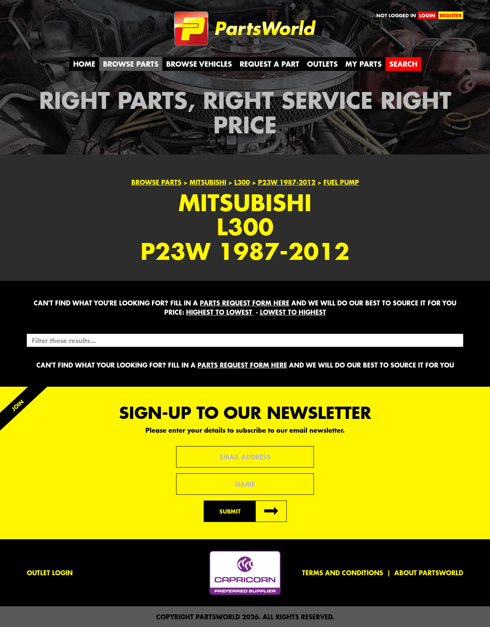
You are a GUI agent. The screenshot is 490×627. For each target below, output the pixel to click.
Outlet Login (50, 572)
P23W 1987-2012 (286, 182)
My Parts (363, 64)
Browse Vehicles (199, 64)
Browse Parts (130, 64)
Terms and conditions (342, 572)
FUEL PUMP (341, 182)
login (427, 15)
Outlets (322, 64)
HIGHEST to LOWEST (220, 312)
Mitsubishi (207, 182)
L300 (242, 182)
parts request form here (244, 303)
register (451, 15)
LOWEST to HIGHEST (293, 312)
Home (84, 64)
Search (403, 64)
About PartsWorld (428, 572)
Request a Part (269, 64)
